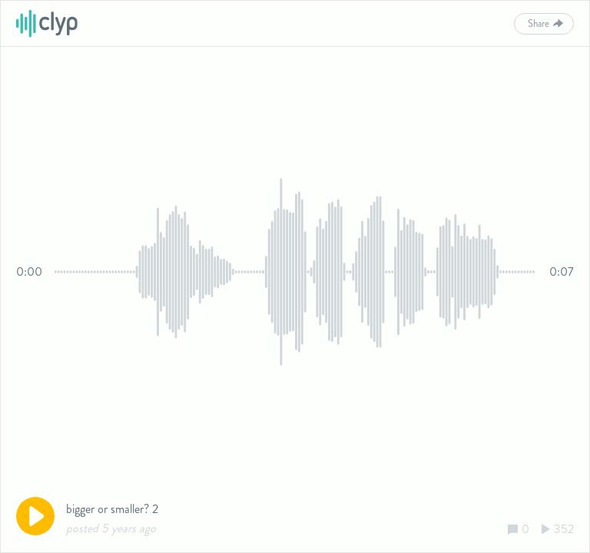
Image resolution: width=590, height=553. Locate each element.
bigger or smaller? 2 (112, 509)
